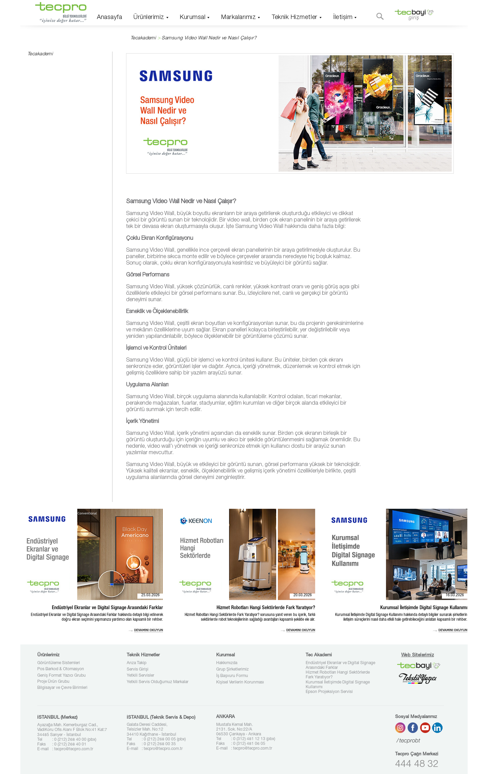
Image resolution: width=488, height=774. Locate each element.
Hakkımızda (226, 663)
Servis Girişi (137, 669)
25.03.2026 (150, 595)
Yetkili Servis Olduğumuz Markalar (157, 682)
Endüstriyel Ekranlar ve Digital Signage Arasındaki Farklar (340, 665)
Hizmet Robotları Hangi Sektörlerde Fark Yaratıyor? (338, 675)
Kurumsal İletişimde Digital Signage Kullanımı (338, 684)
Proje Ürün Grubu (53, 682)
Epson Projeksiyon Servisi (329, 692)
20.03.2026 (302, 595)
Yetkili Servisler (140, 676)
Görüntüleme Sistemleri (58, 663)
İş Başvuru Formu (232, 676)
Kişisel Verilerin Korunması (240, 682)
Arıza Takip (136, 663)
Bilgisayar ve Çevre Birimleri (62, 688)
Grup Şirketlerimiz (232, 669)
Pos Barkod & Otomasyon (60, 669)
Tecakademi (143, 38)
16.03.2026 (455, 595)
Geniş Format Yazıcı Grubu (61, 676)
